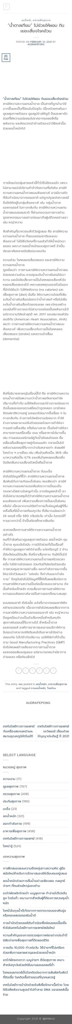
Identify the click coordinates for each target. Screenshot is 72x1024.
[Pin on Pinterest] (46, 670)
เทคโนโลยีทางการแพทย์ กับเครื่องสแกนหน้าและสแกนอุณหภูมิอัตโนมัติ (19, 731)
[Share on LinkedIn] (53, 670)
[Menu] (6, 7)
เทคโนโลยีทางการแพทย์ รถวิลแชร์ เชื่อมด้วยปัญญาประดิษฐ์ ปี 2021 (53, 731)
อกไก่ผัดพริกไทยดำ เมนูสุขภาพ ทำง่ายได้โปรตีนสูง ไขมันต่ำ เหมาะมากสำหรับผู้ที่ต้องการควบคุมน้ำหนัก (36, 898)
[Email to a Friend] (39, 670)
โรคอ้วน (51, 688)
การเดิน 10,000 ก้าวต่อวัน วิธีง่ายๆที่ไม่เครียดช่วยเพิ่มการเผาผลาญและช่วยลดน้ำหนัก (33, 950)
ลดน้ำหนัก (26, 20)
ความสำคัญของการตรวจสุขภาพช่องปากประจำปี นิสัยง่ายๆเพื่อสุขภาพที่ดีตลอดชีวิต (35, 938)
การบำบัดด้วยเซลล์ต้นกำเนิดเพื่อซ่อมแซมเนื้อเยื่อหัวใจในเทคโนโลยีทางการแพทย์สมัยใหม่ (35, 925)
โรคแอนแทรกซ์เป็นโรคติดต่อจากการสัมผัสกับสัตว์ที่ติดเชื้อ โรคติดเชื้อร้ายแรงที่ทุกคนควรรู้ (35, 975)
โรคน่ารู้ (7, 846)
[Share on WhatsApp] (19, 670)
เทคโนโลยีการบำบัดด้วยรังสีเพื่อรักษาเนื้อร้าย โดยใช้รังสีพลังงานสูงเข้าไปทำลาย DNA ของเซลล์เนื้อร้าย (36, 990)
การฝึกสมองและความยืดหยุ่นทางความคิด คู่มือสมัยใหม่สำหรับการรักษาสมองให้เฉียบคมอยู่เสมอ (35, 871)
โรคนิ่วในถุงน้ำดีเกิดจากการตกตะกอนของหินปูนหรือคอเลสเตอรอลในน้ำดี (34, 913)
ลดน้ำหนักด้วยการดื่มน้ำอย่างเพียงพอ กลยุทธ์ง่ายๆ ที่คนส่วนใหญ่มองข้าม (34, 883)
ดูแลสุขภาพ (10, 786)
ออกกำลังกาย (12, 823)
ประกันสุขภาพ (12, 801)
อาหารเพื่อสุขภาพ (41, 20)
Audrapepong (35, 44)
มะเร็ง (6, 809)
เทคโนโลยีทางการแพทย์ (19, 838)
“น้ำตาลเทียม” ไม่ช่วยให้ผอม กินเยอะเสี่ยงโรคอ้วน (35, 99)
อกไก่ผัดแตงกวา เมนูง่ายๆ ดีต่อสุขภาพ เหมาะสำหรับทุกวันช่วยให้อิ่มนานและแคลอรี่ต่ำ (33, 962)
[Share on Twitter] (32, 670)
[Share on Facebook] (25, 670)
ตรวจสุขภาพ (11, 794)
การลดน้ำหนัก (38, 688)
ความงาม (9, 779)
